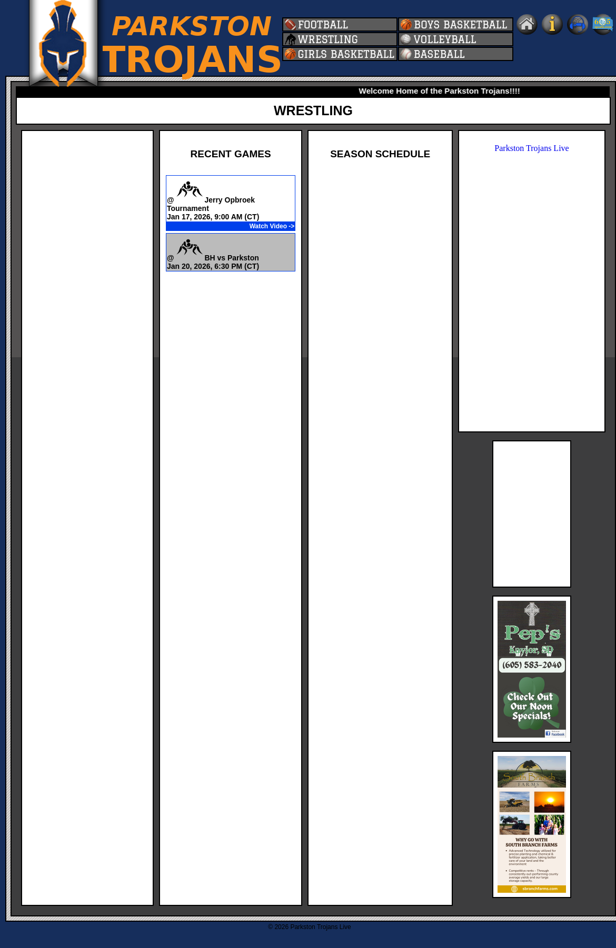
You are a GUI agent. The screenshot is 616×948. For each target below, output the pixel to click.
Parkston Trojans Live (531, 148)
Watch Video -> (272, 226)
